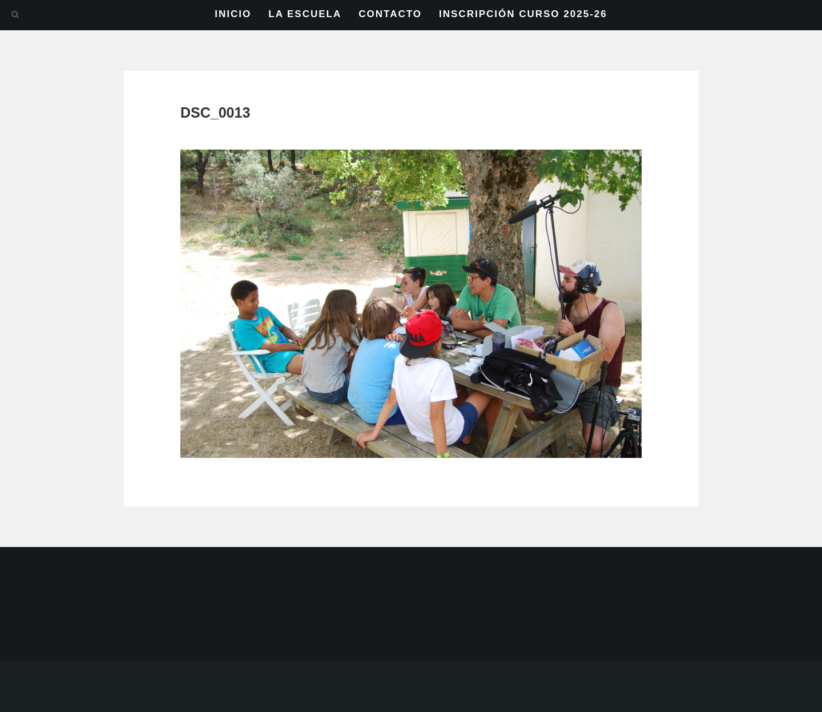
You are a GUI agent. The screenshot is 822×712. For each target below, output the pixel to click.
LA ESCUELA (304, 14)
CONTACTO (390, 14)
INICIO (233, 14)
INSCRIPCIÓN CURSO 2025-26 (523, 14)
